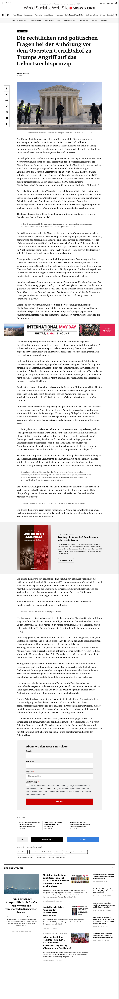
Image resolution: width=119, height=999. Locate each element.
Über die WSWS (83, 20)
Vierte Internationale (19, 20)
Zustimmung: (31, 782)
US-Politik (58, 852)
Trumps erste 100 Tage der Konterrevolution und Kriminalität (53, 824)
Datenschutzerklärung (48, 789)
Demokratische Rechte (25, 857)
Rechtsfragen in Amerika (57, 857)
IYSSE (59, 20)
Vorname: (30, 761)
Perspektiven (22, 852)
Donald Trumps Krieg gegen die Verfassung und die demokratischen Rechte (29, 824)
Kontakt (102, 3)
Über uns (110, 3)
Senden (59, 802)
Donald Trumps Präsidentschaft (41, 852)
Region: (29, 772)
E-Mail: (29, 751)
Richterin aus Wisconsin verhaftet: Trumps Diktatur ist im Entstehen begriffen (80, 824)
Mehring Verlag (69, 20)
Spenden (104, 20)
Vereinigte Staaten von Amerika (76, 852)
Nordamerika (41, 857)
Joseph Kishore (23, 73)
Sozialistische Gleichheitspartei (42, 20)
